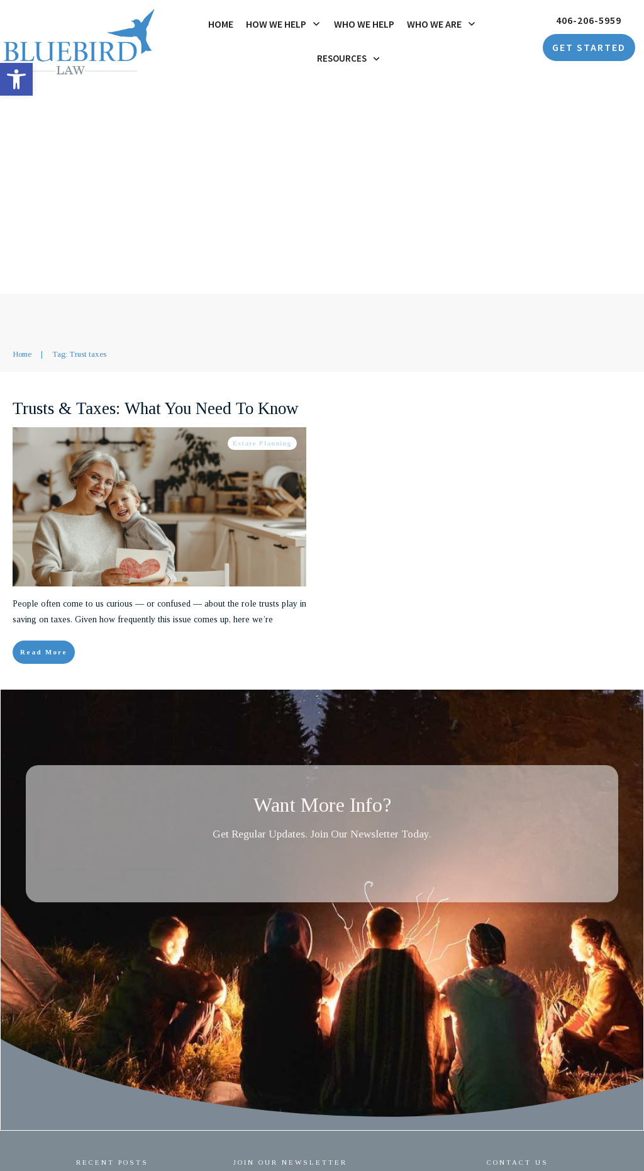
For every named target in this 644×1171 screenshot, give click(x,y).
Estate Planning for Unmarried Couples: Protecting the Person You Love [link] (142, 993)
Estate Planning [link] (262, 232)
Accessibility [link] (428, 1138)
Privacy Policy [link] (372, 1138)
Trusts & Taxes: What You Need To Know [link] (156, 197)
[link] (16, 79)
